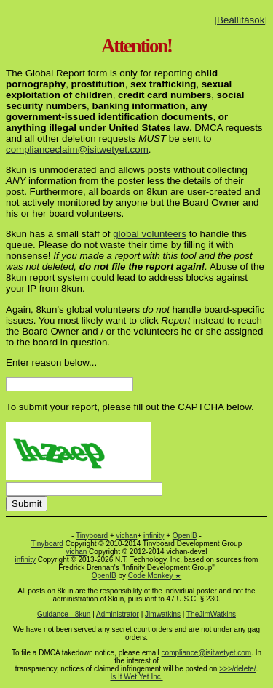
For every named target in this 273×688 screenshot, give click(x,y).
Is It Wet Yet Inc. (136, 677)
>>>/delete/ (237, 669)
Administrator (117, 614)
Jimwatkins (163, 614)
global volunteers (149, 233)
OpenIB (185, 536)
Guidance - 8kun (63, 614)
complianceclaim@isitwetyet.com (77, 149)
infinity (153, 536)
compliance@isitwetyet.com (207, 653)
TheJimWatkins (211, 614)
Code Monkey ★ (154, 576)
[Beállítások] (240, 20)
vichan (127, 536)
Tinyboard (92, 536)
